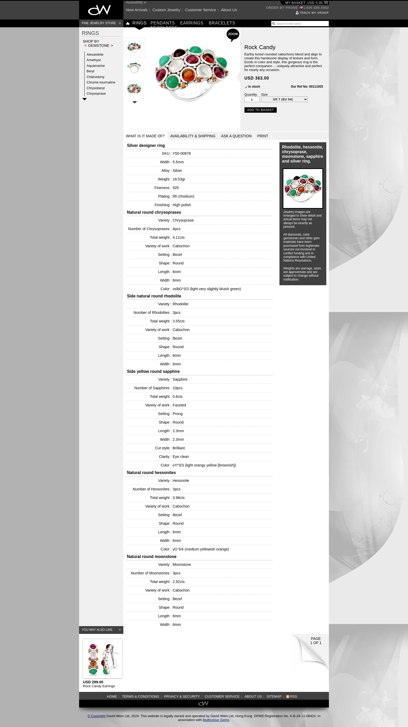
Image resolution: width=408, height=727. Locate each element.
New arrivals (137, 10)
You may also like (97, 630)
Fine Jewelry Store (99, 23)
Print (262, 136)
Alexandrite (95, 54)
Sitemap (274, 696)
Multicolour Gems (216, 720)
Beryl (90, 71)
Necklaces (164, 27)
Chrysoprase (96, 93)
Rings (139, 23)
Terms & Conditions (140, 696)
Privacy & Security (182, 696)
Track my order (314, 12)
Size (264, 94)
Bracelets (222, 23)
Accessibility (134, 2)
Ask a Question (236, 136)
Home (112, 696)
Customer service (200, 10)
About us (229, 10)
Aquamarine (96, 66)
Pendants (163, 23)
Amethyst (94, 60)
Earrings (191, 23)
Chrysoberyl (96, 88)
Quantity (250, 94)
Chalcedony (96, 77)
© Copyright (97, 716)
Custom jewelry (166, 10)
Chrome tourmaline (101, 82)
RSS (293, 696)
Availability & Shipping (193, 136)
